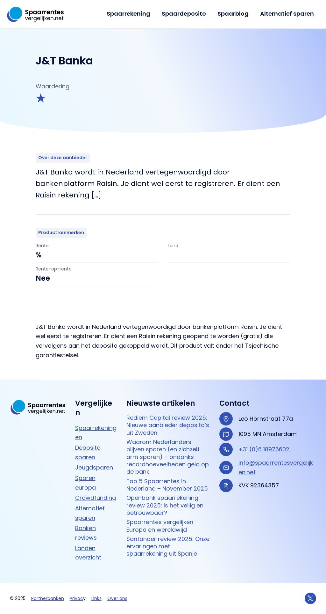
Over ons (117, 598)
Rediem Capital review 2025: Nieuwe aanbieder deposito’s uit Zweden (167, 425)
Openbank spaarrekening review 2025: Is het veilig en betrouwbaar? (164, 505)
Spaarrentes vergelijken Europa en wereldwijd (159, 525)
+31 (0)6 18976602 (263, 449)
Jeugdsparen (94, 467)
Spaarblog (233, 14)
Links (96, 598)
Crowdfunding (95, 498)
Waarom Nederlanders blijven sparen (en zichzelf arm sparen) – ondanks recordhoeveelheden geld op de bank (167, 457)
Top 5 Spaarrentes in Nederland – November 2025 (167, 484)
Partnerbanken (47, 598)
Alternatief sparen (287, 14)
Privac (76, 598)
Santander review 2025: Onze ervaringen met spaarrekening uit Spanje (167, 546)
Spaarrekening (128, 14)
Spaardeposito (184, 14)
